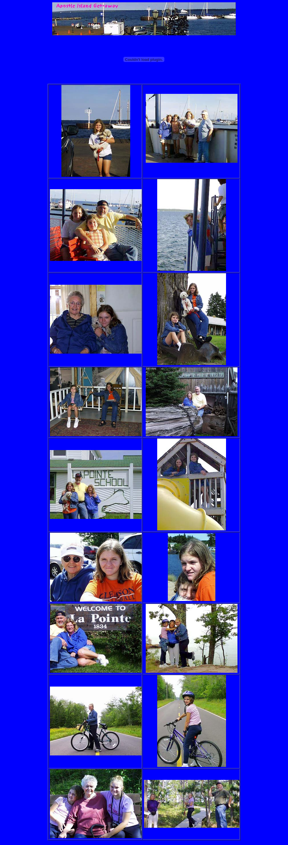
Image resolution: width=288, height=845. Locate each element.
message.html (191, 166)
